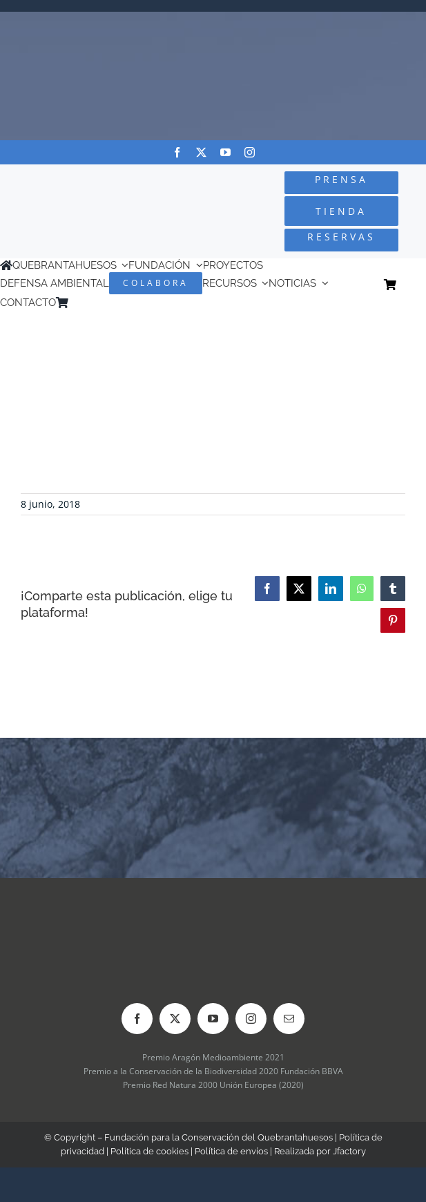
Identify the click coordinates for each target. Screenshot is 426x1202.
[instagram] (249, 152)
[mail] (288, 1018)
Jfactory (349, 1151)
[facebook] (177, 152)
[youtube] (225, 152)
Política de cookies (149, 1151)
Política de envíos (231, 1151)
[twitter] (201, 152)
